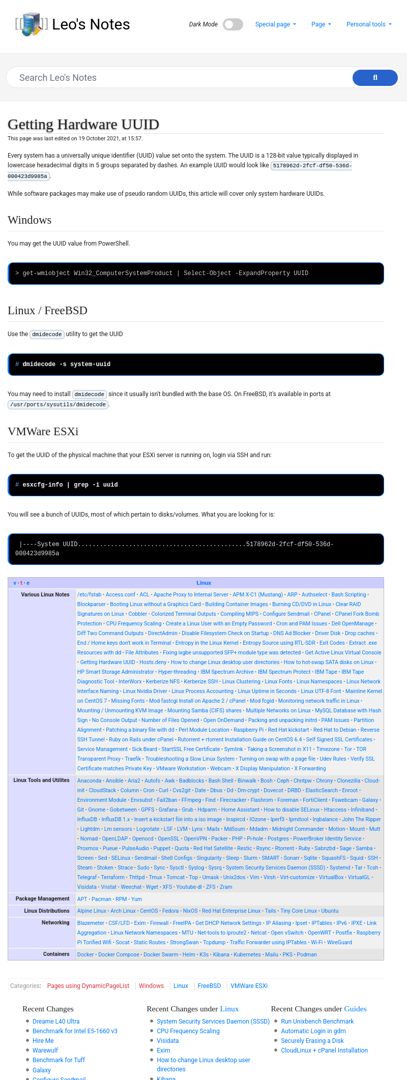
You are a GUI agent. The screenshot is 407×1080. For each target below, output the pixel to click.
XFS (167, 887)
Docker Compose (118, 954)
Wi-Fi (317, 942)
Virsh (270, 877)
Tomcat (175, 877)
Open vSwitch (287, 932)
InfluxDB (87, 819)
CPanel (322, 614)
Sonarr (292, 858)
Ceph (283, 780)
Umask (210, 877)
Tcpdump (214, 942)
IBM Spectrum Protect (284, 672)
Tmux (155, 877)
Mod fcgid (262, 701)
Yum (136, 899)
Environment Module (102, 800)
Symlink (233, 749)
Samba (364, 848)
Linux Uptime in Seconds (267, 691)
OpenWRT (319, 932)
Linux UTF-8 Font (321, 691)
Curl (163, 790)
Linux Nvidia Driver (145, 691)
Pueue (110, 848)
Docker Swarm (160, 954)
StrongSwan (184, 942)
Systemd (340, 867)
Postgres (278, 838)
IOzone (258, 819)
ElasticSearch (321, 790)
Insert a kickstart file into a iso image (178, 819)
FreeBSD (209, 985)
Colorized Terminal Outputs (183, 614)
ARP (292, 594)
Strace (125, 867)
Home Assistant (240, 809)
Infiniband (362, 809)
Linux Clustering (241, 681)
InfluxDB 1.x (116, 819)
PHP (237, 838)
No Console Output (114, 720)
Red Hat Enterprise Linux (231, 911)
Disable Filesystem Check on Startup (225, 633)
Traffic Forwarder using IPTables (268, 942)
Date (200, 790)
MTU (187, 932)
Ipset (301, 923)
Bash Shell (221, 780)
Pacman (101, 899)
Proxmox (88, 848)
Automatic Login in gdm (313, 1031)
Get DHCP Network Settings (228, 923)
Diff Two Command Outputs (110, 633)
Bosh (266, 780)
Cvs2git (181, 790)
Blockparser (91, 604)
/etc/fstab (89, 594)
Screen (85, 858)
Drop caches (360, 633)
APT (82, 899)
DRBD (294, 790)
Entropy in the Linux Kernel (207, 643)
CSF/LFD (119, 923)
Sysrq (215, 867)
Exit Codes (332, 643)
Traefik (133, 759)
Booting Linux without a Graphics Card (155, 604)
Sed (102, 858)
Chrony (324, 780)
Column (130, 790)
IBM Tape (326, 672)
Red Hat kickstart (288, 730)
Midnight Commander (298, 829)
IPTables (321, 923)
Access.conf (120, 594)
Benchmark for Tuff (59, 1060)
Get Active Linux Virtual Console (343, 652)
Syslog (196, 867)
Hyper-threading (177, 672)
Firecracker (233, 800)
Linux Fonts (278, 681)
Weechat (131, 887)
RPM (121, 899)
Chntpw (303, 780)
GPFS (147, 809)
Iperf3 (278, 819)
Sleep (232, 858)
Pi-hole (255, 838)
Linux (204, 582)
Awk (170, 780)
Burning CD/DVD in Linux (301, 604)
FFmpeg (191, 800)
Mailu (271, 954)
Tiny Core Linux (298, 911)
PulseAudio (135, 848)
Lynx (197, 829)
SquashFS (333, 858)
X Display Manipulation (263, 768)
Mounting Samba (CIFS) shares (204, 710)
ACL (144, 594)
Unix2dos (234, 877)
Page (319, 24)
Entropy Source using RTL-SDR (279, 643)
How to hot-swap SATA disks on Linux (329, 662)
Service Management (102, 749)
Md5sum (234, 829)
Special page (273, 24)
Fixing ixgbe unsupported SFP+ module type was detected (232, 652)
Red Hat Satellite (213, 848)
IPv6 (341, 923)
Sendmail (146, 858)
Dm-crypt (248, 790)
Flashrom (262, 800)
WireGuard (339, 942)
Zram (226, 887)
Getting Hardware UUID (107, 662)
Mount (357, 829)
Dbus (216, 790)
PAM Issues (336, 720)
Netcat (259, 932)
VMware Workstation (181, 768)
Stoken (105, 867)
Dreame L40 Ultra (56, 1021)
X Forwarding (310, 768)
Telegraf (87, 877)
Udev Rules (333, 759)
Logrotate (147, 829)
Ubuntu (330, 911)
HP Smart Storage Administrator (115, 672)
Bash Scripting (349, 594)
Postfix (344, 932)
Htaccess (335, 809)
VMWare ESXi (249, 985)
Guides (355, 1008)
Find (211, 800)
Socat (123, 942)
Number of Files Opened (170, 720)
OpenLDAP (115, 838)
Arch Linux (122, 911)
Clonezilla (349, 780)
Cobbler (138, 614)
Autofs (152, 780)
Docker (85, 954)
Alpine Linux (91, 911)
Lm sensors (118, 829)
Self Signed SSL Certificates (339, 739)
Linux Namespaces (319, 681)
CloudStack (103, 790)
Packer (219, 838)
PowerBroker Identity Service (327, 838)
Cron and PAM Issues (301, 623)
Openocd (143, 838)
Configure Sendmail (286, 614)
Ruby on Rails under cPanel (141, 739)
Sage (346, 848)
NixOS (190, 911)
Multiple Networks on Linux (278, 710)
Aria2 (134, 780)
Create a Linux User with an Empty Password (219, 623)
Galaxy (370, 800)
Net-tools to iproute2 (221, 932)
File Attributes (142, 652)
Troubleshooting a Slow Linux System (190, 759)
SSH (373, 858)
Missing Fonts (128, 701)
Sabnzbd (324, 848)
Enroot (350, 790)
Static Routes (149, 942)
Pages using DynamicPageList (88, 985)
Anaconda (89, 780)
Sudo (143, 867)
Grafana (168, 809)
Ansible (115, 780)
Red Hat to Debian (335, 730)
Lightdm (90, 829)
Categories (25, 985)
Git (80, 809)
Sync (159, 867)
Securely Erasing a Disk (312, 1040)
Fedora (170, 911)
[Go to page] (375, 78)
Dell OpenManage (353, 623)
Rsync (263, 848)
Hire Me (43, 1040)
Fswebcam (345, 800)
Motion (336, 829)
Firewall (159, 923)
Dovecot (273, 790)
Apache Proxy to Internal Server (191, 594)
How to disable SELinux (291, 809)
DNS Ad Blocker (292, 633)
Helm (189, 954)
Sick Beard (144, 749)
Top (193, 877)
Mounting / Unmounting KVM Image (120, 710)
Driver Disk (327, 633)
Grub (187, 809)
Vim (254, 877)
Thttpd (137, 877)
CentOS (149, 911)
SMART (271, 858)
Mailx (213, 829)
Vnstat (109, 887)
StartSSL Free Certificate (190, 749)
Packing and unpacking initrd (282, 720)
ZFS (210, 887)
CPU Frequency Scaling (134, 623)
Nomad (89, 838)
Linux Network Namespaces (144, 932)
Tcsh (373, 867)
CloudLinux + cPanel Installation (324, 1050)
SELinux (120, 858)
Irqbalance (325, 819)
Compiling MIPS (239, 614)
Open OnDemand (224, 720)
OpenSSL (169, 838)
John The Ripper (361, 819)
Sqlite (310, 858)
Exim (140, 923)
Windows (151, 985)
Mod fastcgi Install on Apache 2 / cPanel (197, 701)
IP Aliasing (279, 923)
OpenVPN (195, 838)
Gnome (96, 809)
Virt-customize (297, 877)
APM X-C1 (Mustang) (257, 594)
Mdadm (258, 829)
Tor (348, 749)
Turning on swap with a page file (277, 759)
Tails (270, 911)
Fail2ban (167, 800)
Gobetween (123, 809)
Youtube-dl (189, 887)
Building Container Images (236, 604)
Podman (307, 954)
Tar (358, 867)
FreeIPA (182, 923)
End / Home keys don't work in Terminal (124, 643)
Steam (85, 867)
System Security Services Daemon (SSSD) (275, 867)
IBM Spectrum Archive (226, 672)
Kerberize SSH (201, 681)
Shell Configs (176, 858)
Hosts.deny (152, 662)
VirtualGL (359, 877)
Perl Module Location (204, 730)
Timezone (328, 749)
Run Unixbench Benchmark (317, 1021)
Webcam (220, 768)
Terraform (113, 877)
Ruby (304, 848)
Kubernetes (247, 954)
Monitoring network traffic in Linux (319, 701)
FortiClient (315, 800)
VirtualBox (331, 877)
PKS (288, 954)
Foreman (288, 800)
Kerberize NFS (163, 681)
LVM (182, 829)
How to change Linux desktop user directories (225, 662)
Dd (230, 790)
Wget (152, 887)
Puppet (162, 848)
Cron (148, 790)
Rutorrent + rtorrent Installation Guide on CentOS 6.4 (240, 739)
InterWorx (130, 681)
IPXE (356, 923)
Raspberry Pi (249, 730)
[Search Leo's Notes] (199, 77)
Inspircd (236, 819)
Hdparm (207, 809)
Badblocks (191, 780)
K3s (204, 954)
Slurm (250, 858)
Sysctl (176, 867)
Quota (182, 848)
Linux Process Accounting (202, 691)
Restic (244, 848)
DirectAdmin (163, 633)
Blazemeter (90, 923)
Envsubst (142, 800)
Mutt (375, 829)
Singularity (209, 858)
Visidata (87, 887)
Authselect (314, 594)
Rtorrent (284, 848)
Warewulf (45, 1050)
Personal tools (366, 24)
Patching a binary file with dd (140, 730)
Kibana (221, 954)
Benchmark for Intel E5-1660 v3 (75, 1031)
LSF (168, 829)
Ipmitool (299, 819)
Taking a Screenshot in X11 (279, 749)
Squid (357, 858)
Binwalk (247, 780)
